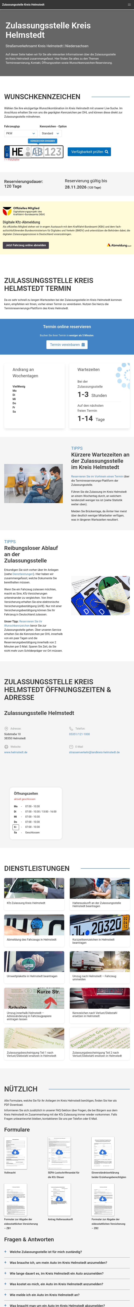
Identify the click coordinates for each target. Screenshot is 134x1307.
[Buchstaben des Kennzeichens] (37, 151)
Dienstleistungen (22, 574)
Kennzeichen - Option (53, 126)
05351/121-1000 (79, 734)
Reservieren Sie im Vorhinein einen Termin (97, 476)
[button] (129, 4)
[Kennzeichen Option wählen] (51, 133)
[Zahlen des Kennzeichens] (53, 151)
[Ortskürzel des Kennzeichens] (17, 151)
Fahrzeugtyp (12, 126)
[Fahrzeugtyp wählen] (21, 133)
